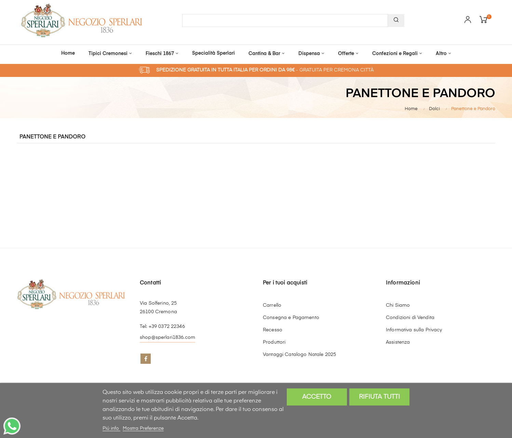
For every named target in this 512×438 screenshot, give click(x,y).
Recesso (272, 330)
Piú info (111, 428)
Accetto (316, 397)
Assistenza (398, 342)
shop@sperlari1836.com (167, 337)
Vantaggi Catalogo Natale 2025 (299, 354)
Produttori (274, 342)
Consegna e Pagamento (291, 317)
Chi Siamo (398, 305)
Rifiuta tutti (379, 397)
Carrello (272, 305)
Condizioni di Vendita (410, 317)
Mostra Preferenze (143, 428)
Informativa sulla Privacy (414, 330)
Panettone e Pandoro (52, 137)
